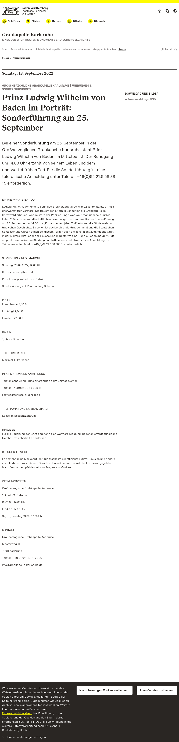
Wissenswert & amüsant (77, 49)
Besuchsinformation (21, 49)
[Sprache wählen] (175, 11)
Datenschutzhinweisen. (17, 713)
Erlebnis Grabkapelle (48, 49)
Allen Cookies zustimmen (156, 690)
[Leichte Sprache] (159, 11)
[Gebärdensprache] (167, 11)
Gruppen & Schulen (104, 49)
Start (5, 49)
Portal (166, 50)
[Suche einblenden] (175, 49)
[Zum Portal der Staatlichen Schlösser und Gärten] (25, 11)
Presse (122, 49)
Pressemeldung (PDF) (141, 99)
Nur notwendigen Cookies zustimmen (103, 690)
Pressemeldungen (21, 58)
